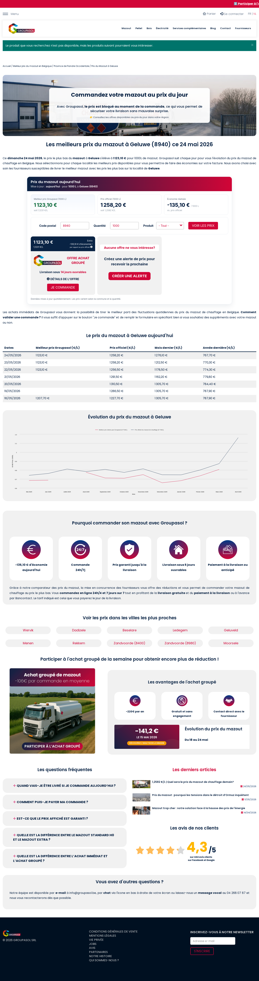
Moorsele (231, 643)
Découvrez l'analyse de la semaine (146, 743)
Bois (149, 28)
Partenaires (98, 952)
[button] (252, 45)
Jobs (92, 944)
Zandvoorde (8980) (180, 643)
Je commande (63, 287)
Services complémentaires (189, 28)
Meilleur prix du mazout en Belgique (32, 66)
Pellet (138, 28)
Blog (213, 28)
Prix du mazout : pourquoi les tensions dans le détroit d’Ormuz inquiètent (200, 795)
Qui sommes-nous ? (104, 960)
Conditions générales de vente (113, 932)
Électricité (162, 28)
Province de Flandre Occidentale (71, 66)
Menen (28, 643)
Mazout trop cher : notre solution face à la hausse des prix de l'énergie (198, 808)
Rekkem (79, 643)
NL (254, 14)
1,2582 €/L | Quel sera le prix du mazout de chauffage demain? (193, 782)
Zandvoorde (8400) (129, 643)
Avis (92, 948)
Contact (225, 28)
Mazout (126, 28)
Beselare (130, 630)
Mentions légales (102, 936)
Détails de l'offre (63, 279)
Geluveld (231, 630)
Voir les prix (203, 225)
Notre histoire (100, 956)
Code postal (47, 225)
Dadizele (79, 630)
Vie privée (96, 940)
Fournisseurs (243, 28)
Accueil (7, 66)
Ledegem (180, 630)
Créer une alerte (129, 276)
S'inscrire (202, 951)
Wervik (28, 630)
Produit (148, 225)
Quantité (100, 225)
